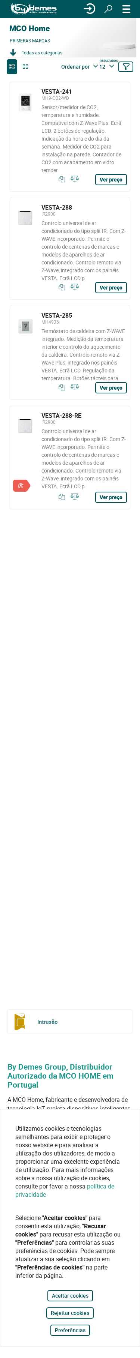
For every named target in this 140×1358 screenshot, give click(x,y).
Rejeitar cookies (70, 1312)
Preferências (70, 1330)
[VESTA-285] (70, 353)
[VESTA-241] (70, 137)
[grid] (25, 66)
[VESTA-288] (70, 249)
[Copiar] (60, 179)
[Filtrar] (125, 67)
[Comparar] (73, 179)
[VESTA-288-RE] (70, 457)
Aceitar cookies (70, 1295)
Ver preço (111, 179)
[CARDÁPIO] (126, 9)
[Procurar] (108, 9)
